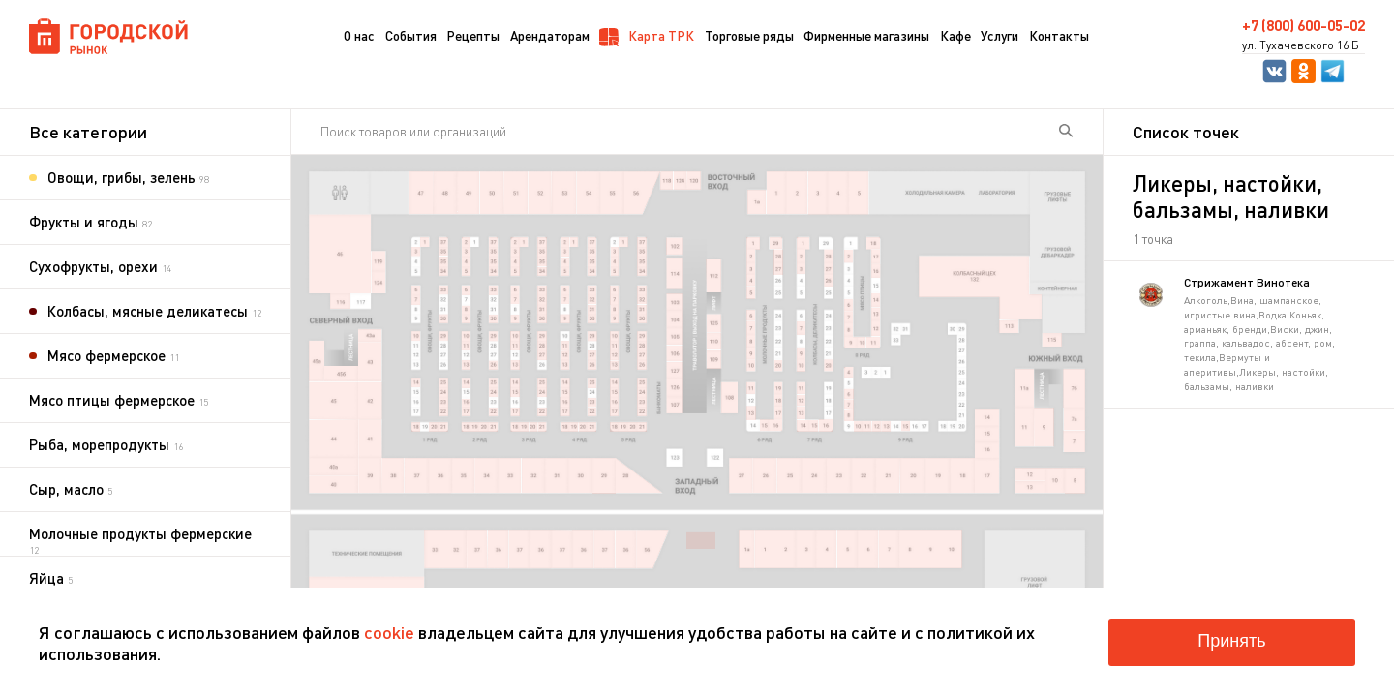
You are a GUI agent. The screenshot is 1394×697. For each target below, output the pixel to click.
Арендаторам (550, 35)
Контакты (1059, 35)
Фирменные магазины (866, 35)
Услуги (999, 35)
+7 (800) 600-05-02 (1303, 25)
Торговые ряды (749, 35)
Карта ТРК (646, 36)
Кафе (955, 35)
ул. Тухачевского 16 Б (1300, 45)
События (411, 35)
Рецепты (473, 35)
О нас (359, 35)
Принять (1231, 641)
